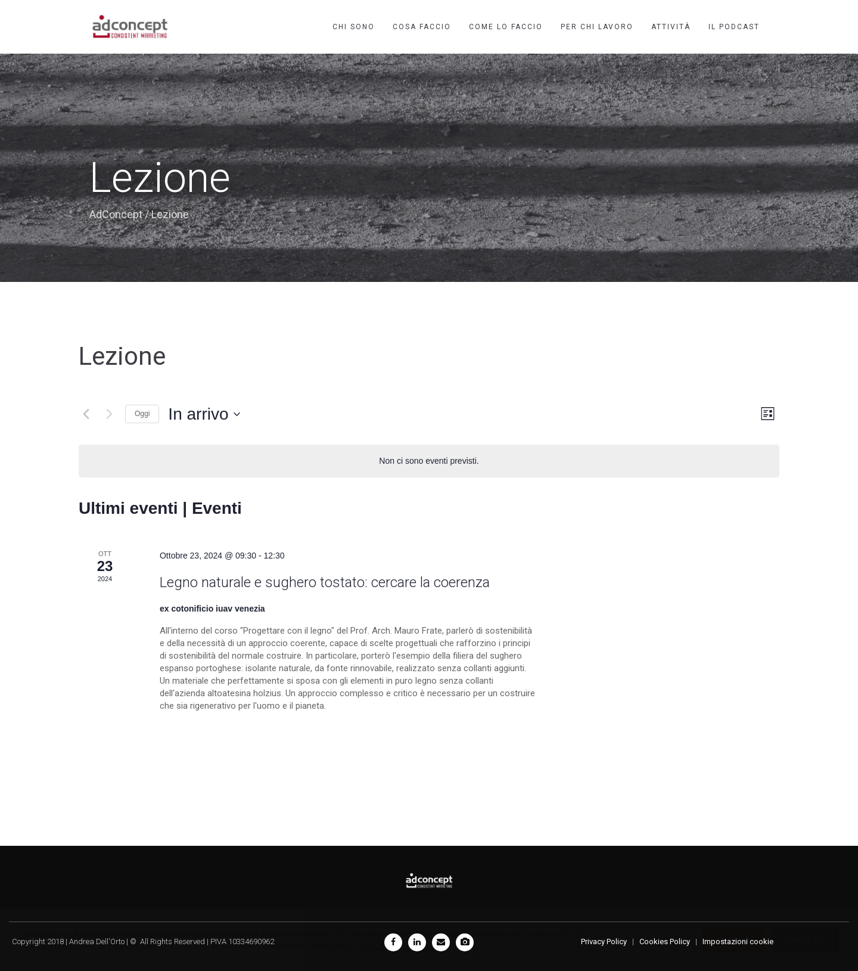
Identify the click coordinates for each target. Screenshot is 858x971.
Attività (671, 27)
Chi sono (353, 27)
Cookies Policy (664, 941)
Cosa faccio (422, 27)
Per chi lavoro (597, 27)
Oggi (142, 414)
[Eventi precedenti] (86, 414)
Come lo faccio (506, 27)
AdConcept (115, 214)
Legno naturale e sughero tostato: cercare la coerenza (325, 582)
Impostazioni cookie (737, 941)
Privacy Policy (604, 941)
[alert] (429, 461)
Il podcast (734, 27)
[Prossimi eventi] (109, 414)
